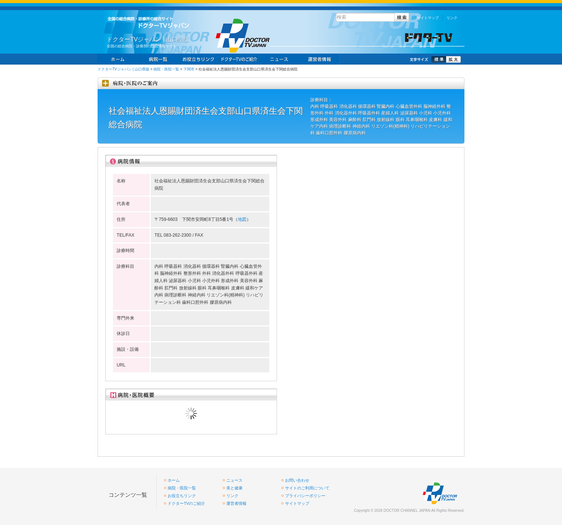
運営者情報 (236, 503)
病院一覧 (158, 59)
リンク (451, 18)
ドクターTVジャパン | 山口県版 (123, 69)
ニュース (279, 59)
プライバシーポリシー (305, 495)
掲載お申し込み (319, 59)
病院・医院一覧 (166, 69)
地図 (242, 219)
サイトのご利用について (307, 488)
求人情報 (239, 59)
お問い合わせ (297, 480)
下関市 (188, 69)
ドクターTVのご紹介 (186, 503)
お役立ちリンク (198, 59)
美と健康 (234, 488)
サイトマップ (428, 18)
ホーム (118, 59)
